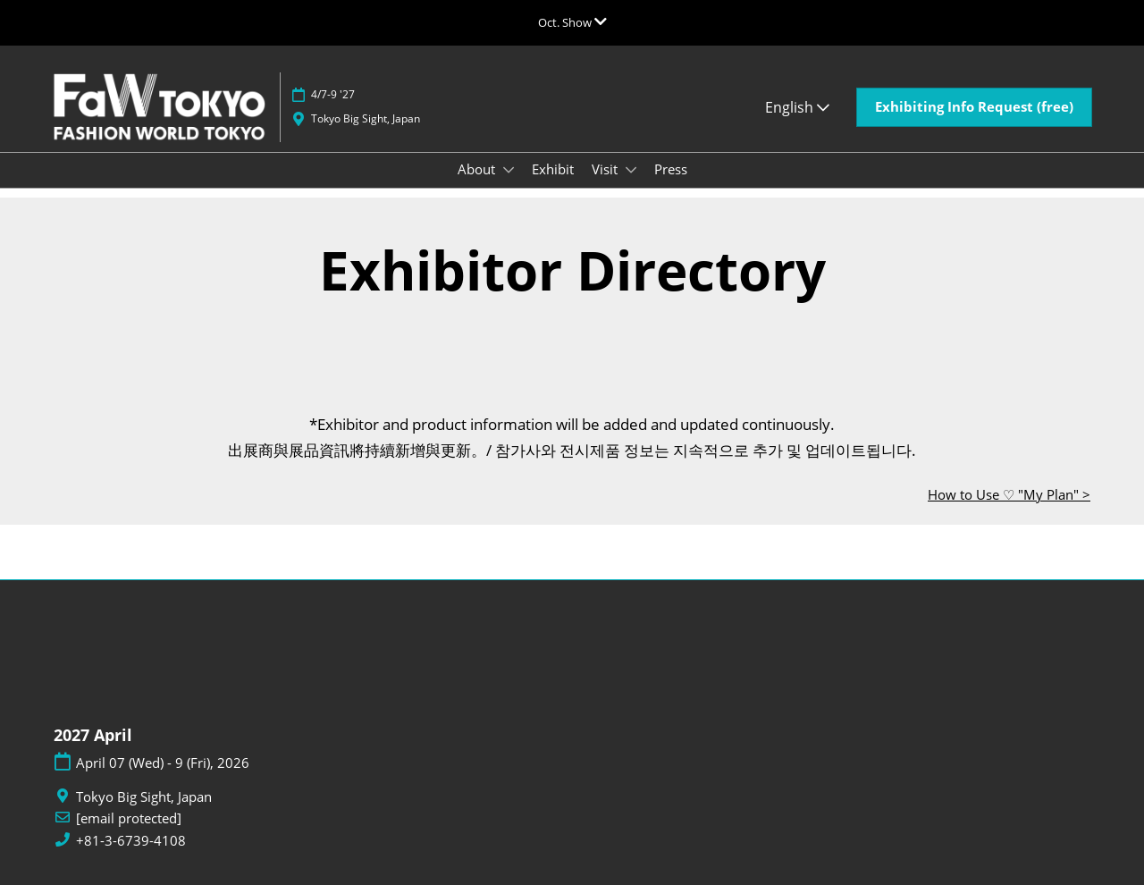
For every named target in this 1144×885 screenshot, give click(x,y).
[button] (974, 107)
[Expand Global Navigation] (572, 22)
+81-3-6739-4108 (131, 840)
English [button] (797, 107)
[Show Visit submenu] (631, 170)
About (478, 169)
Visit (606, 169)
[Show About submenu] (508, 170)
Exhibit (553, 169)
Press (670, 169)
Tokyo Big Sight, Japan (365, 118)
